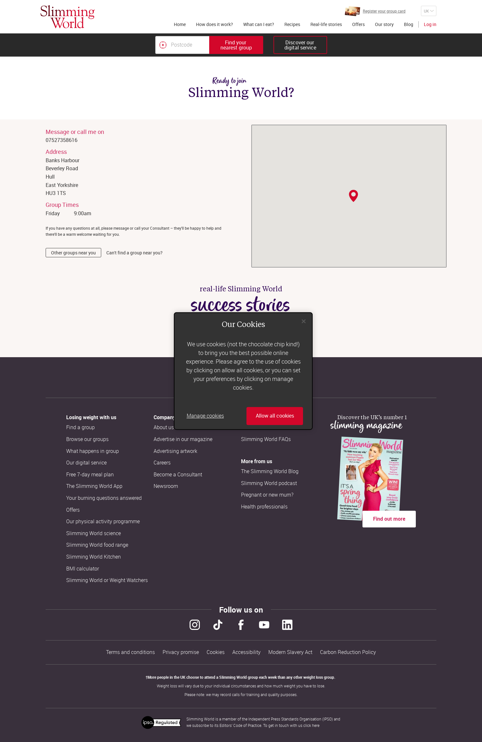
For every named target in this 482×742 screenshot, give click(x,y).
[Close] (304, 321)
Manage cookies (205, 416)
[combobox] (209, 45)
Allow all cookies (275, 416)
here (315, 725)
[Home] (67, 16)
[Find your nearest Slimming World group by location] (163, 45)
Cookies (216, 652)
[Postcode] (182, 45)
